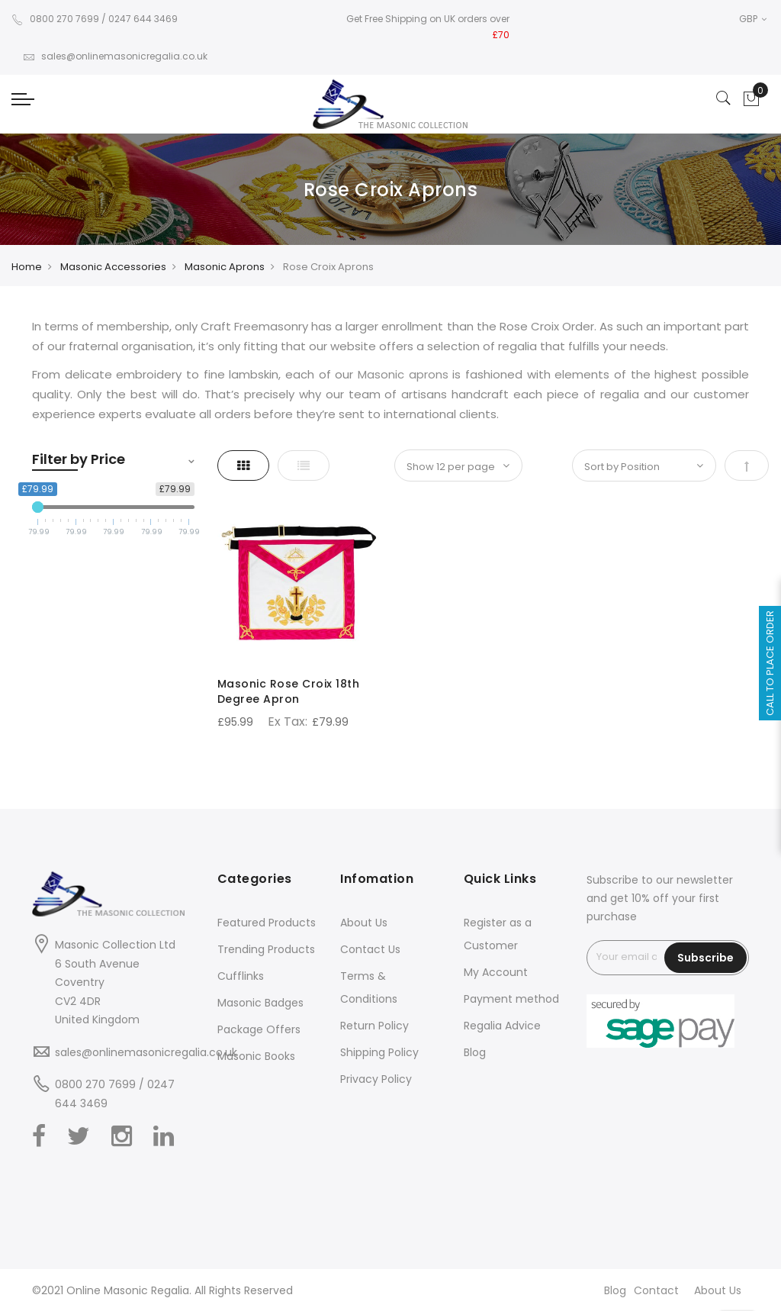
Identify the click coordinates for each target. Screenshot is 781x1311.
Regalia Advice (502, 1025)
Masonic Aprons (225, 266)
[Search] (724, 99)
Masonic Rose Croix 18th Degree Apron (288, 691)
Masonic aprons (403, 374)
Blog (475, 1052)
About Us (363, 922)
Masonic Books (256, 1056)
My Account (496, 972)
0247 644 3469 (143, 18)
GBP (753, 18)
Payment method (511, 999)
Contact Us (370, 949)
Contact (656, 1290)
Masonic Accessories (113, 266)
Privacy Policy (376, 1079)
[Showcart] (751, 99)
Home (26, 266)
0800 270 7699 (55, 18)
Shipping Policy (379, 1052)
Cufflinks (240, 976)
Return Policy (374, 1025)
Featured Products (266, 922)
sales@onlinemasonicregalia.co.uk (115, 56)
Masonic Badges (260, 1002)
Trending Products (266, 949)
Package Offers (259, 1029)
